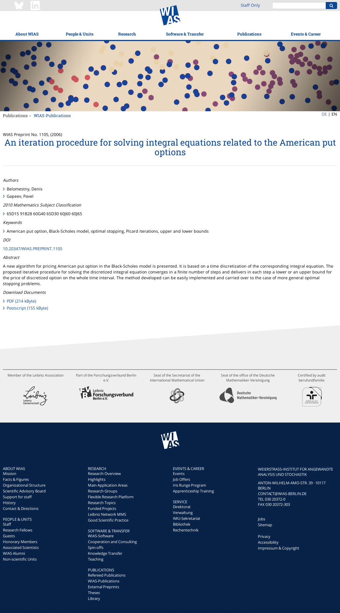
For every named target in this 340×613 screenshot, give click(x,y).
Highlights (96, 479)
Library (94, 598)
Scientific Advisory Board (24, 491)
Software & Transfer (185, 34)
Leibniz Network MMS (107, 514)
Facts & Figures (16, 479)
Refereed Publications (106, 575)
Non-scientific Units (20, 559)
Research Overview (104, 473)
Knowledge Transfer (105, 553)
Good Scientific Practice (108, 520)
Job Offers (181, 479)
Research (127, 34)
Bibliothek (181, 524)
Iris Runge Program (189, 485)
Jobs (261, 519)
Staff (7, 524)
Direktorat (182, 506)
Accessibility (268, 542)
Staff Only (250, 5)
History (9, 502)
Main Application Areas (108, 485)
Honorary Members (20, 541)
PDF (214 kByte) (21, 301)
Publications (249, 34)
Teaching (95, 559)
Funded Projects (102, 508)
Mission (9, 473)
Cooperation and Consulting (112, 541)
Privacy (264, 536)
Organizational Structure (24, 485)
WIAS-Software (101, 535)
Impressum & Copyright (278, 548)
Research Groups (102, 491)
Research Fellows (17, 530)
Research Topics (102, 502)
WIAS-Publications (52, 115)
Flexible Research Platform (111, 496)
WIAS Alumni (14, 553)
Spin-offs (95, 547)
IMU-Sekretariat (186, 518)
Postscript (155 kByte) (27, 308)
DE (324, 114)
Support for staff (17, 496)
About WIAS (26, 34)
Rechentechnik (186, 530)
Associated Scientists (21, 547)
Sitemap (265, 524)
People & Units (79, 34)
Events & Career (306, 34)
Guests (9, 535)
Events (179, 473)
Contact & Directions (20, 508)
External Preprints (103, 586)
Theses (94, 592)
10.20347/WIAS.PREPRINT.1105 (32, 248)
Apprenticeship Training (193, 491)
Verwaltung (183, 512)
